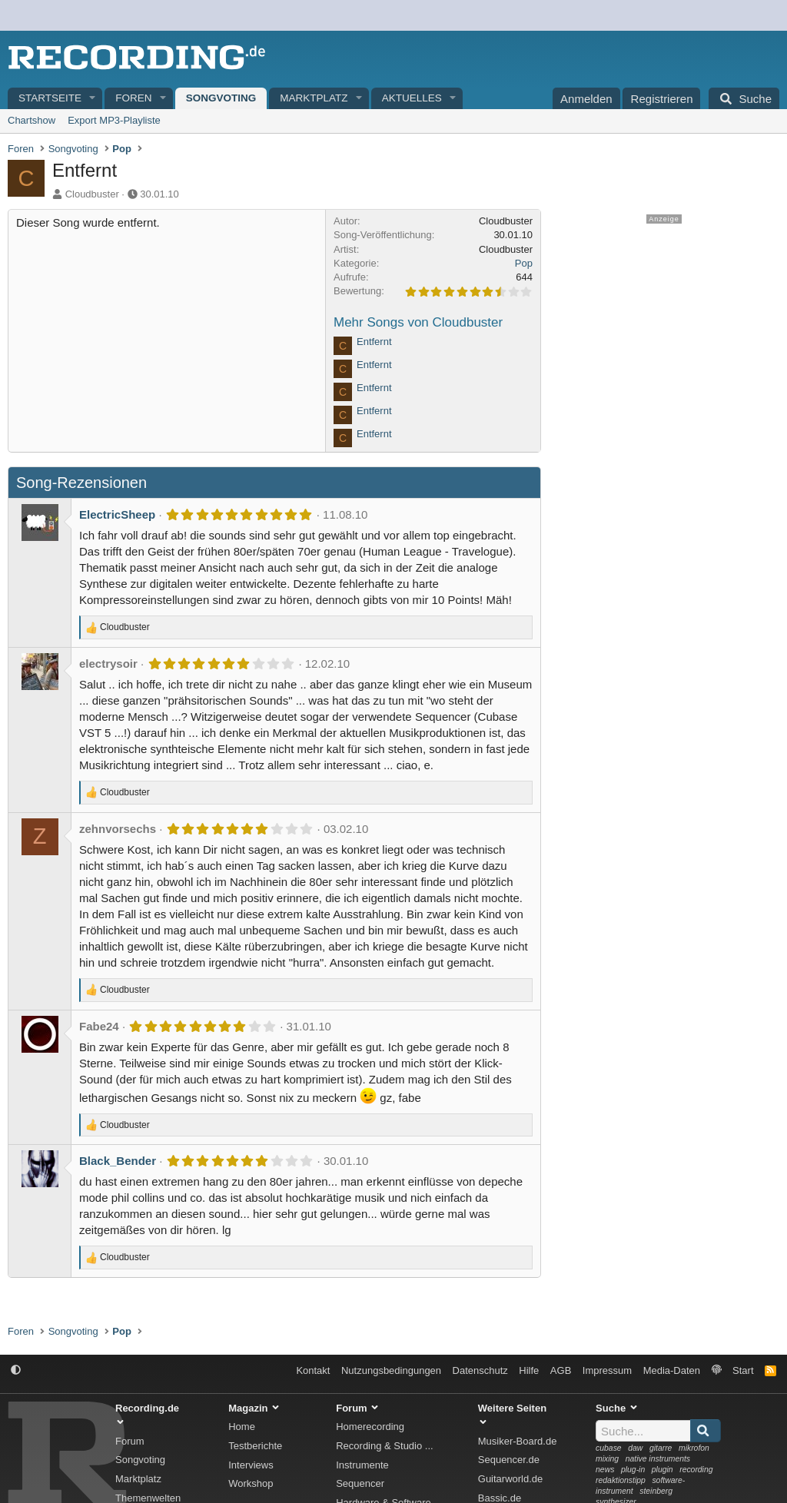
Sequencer (360, 1483)
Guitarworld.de (510, 1479)
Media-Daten (671, 1370)
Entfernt (374, 341)
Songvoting (221, 98)
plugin (662, 1469)
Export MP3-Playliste (114, 120)
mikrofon (694, 1448)
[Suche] (744, 98)
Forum (129, 1441)
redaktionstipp (621, 1480)
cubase (609, 1448)
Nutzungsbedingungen (391, 1370)
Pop (524, 263)
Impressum (607, 1370)
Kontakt (313, 1370)
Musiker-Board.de (517, 1441)
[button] (93, 99)
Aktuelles (412, 98)
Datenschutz (480, 1370)
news (605, 1469)
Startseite (49, 98)
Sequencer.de (509, 1459)
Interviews (251, 1465)
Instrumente (362, 1465)
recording (695, 1469)
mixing (607, 1459)
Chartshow (31, 120)
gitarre (660, 1448)
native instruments (658, 1459)
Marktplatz (313, 98)
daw (635, 1448)
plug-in (633, 1469)
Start (742, 1370)
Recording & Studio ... (384, 1446)
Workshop (250, 1483)
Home (241, 1426)
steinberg (655, 1491)
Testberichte (255, 1446)
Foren (133, 98)
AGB (560, 1370)
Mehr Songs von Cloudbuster (418, 322)
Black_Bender (117, 1160)
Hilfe (529, 1370)
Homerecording (370, 1426)
